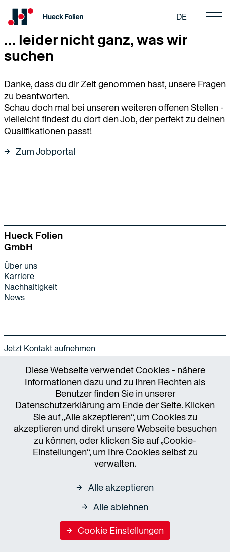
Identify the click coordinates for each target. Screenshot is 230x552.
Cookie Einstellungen (121, 530)
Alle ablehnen (120, 507)
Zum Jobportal (45, 151)
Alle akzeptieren (121, 487)
